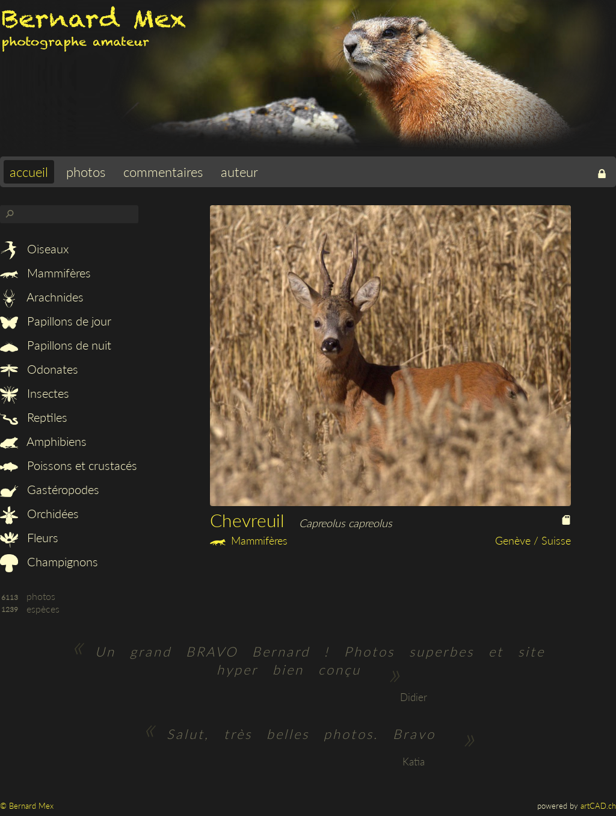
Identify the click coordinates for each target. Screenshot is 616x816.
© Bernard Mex (27, 806)
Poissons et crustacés (68, 465)
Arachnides (42, 296)
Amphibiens (43, 441)
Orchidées (39, 513)
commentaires (163, 172)
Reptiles (33, 417)
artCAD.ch (598, 806)
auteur (239, 172)
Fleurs (29, 537)
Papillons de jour (55, 321)
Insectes (34, 393)
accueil (29, 172)
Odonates (39, 369)
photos (85, 172)
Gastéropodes (49, 489)
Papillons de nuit (55, 345)
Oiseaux (34, 248)
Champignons (49, 561)
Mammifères (45, 272)
